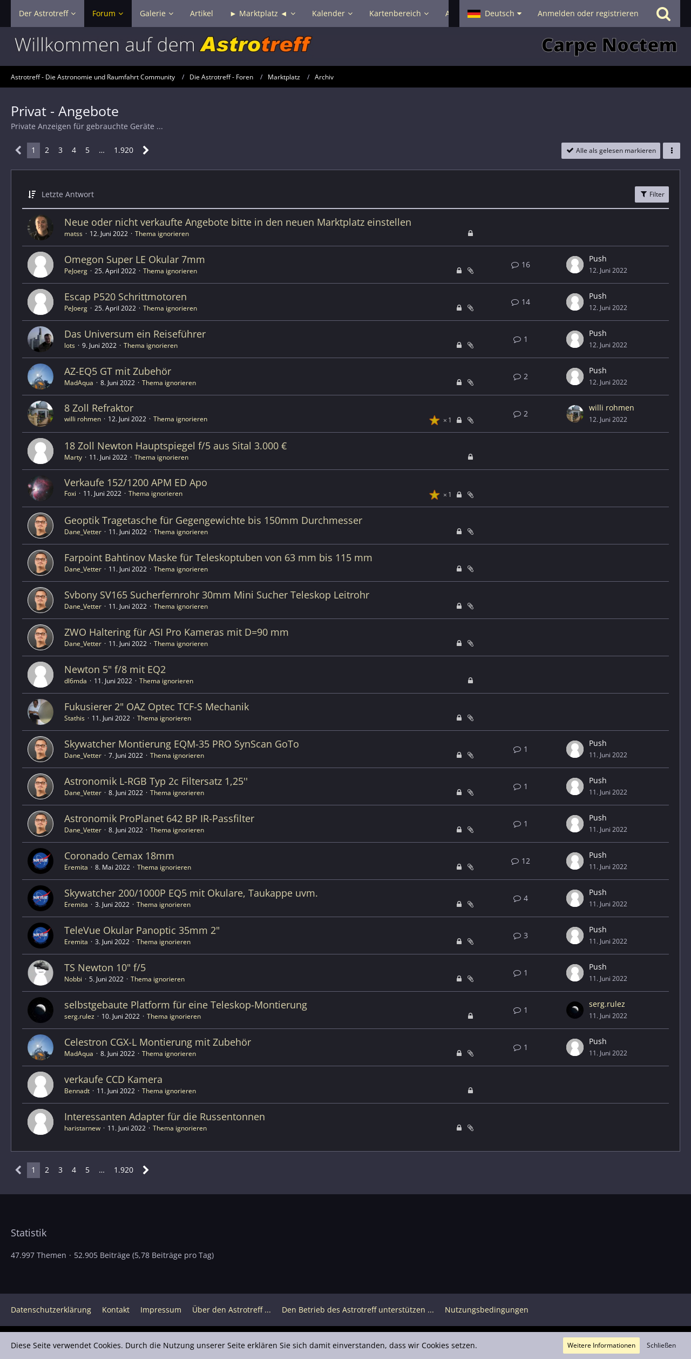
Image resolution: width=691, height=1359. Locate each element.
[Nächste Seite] (146, 150)
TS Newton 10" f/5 (105, 967)
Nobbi (73, 979)
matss (73, 233)
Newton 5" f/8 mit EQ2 (115, 669)
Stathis (74, 718)
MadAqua (78, 382)
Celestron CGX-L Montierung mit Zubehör (157, 1041)
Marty (73, 457)
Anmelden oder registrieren (588, 13)
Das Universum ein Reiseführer (135, 333)
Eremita (76, 867)
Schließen (661, 1345)
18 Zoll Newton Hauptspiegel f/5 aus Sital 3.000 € (175, 445)
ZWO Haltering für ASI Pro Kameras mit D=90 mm (176, 631)
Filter (652, 194)
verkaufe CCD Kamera (113, 1079)
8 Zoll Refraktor (98, 407)
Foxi (70, 493)
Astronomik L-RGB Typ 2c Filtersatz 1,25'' (156, 781)
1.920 (123, 150)
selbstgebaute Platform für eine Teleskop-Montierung (185, 1004)
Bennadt (77, 1090)
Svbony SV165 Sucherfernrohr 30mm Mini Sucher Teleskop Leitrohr (216, 594)
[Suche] (663, 13)
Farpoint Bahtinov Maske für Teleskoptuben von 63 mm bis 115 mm (218, 557)
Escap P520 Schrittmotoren (125, 296)
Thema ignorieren (162, 233)
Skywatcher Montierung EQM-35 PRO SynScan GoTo (181, 743)
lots (69, 345)
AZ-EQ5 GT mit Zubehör (117, 371)
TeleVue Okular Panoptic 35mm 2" (142, 930)
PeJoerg (75, 270)
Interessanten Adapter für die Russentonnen (164, 1116)
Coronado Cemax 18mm (119, 855)
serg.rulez (79, 1016)
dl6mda (75, 680)
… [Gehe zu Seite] (102, 150)
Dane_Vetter (82, 531)
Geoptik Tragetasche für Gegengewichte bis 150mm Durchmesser (213, 520)
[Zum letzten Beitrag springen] (575, 264)
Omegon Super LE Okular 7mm (134, 259)
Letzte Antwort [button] (68, 194)
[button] (494, 13)
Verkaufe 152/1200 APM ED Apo (135, 482)
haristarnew (82, 1128)
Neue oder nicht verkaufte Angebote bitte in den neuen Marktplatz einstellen (237, 222)
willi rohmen (82, 418)
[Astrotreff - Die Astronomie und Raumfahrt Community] (345, 46)
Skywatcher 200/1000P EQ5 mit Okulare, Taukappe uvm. (191, 892)
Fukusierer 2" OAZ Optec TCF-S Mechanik (156, 706)
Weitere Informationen (601, 1345)
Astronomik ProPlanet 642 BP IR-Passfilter (159, 818)
